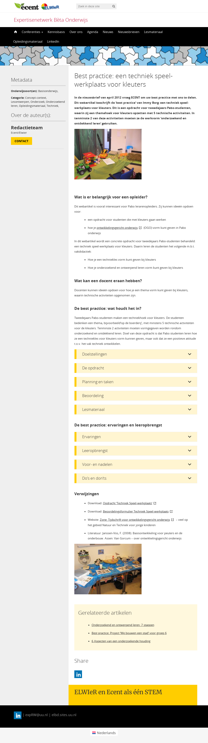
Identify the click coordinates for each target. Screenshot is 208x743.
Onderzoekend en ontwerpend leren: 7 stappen (123, 625)
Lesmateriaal (153, 32)
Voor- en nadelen (97, 464)
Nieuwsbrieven (128, 32)
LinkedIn (53, 41)
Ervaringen (91, 436)
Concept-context (35, 98)
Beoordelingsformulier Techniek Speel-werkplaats (136, 511)
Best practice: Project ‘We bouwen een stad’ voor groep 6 (129, 633)
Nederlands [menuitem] (106, 733)
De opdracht (93, 368)
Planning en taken (98, 381)
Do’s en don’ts (94, 478)
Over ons (76, 32)
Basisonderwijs (48, 91)
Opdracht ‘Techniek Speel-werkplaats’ (127, 503)
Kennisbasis (56, 32)
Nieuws (108, 32)
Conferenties (32, 32)
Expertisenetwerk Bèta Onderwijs (51, 19)
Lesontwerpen (20, 102)
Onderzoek (38, 102)
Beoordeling (93, 395)
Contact (21, 141)
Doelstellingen (94, 354)
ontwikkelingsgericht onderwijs (117, 228)
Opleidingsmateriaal (27, 41)
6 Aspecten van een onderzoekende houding (121, 641)
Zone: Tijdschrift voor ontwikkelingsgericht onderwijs (135, 520)
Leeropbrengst (95, 450)
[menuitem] (104, 733)
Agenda (92, 32)
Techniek (52, 106)
